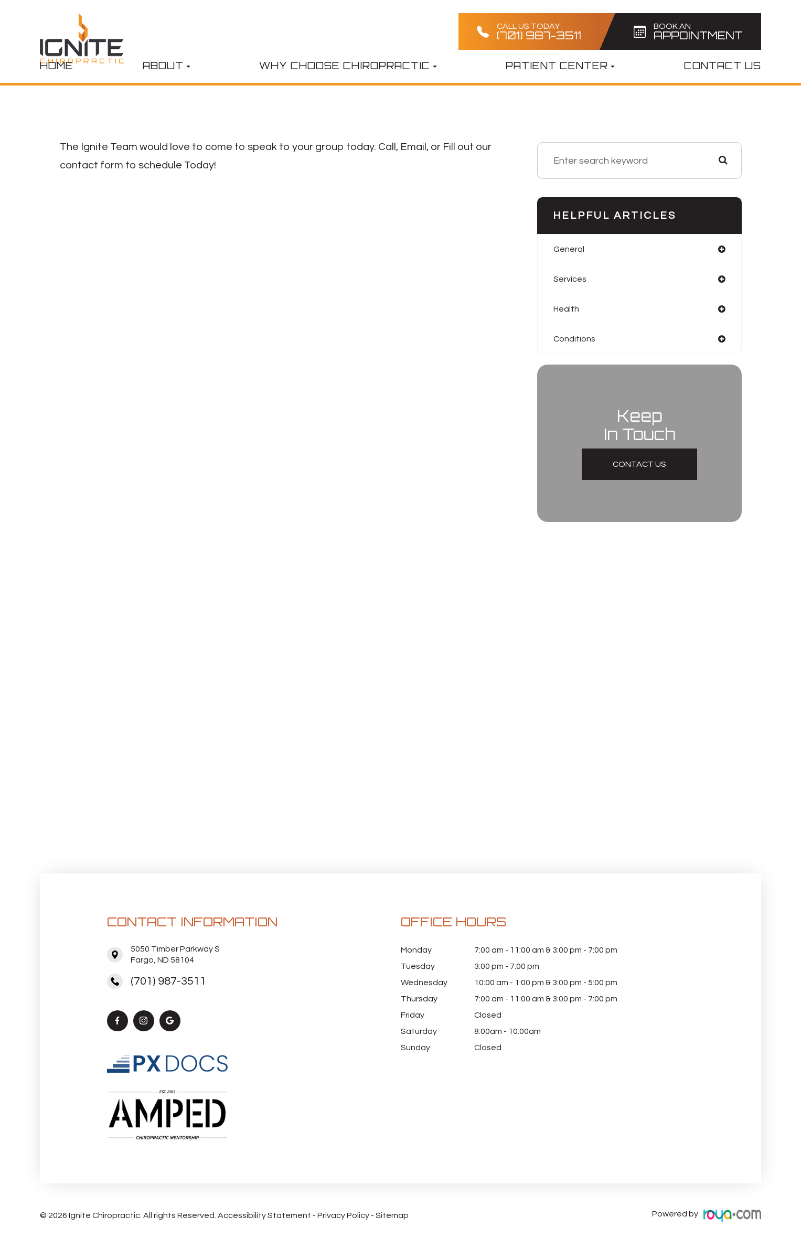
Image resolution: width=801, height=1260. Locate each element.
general (570, 249)
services (571, 280)
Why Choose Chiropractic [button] (348, 65)
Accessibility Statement (264, 1218)
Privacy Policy (343, 1218)
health (567, 311)
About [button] (166, 65)
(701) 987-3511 (168, 985)
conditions (576, 342)
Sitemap (392, 1218)
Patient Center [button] (560, 65)
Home (56, 65)
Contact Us (722, 65)
